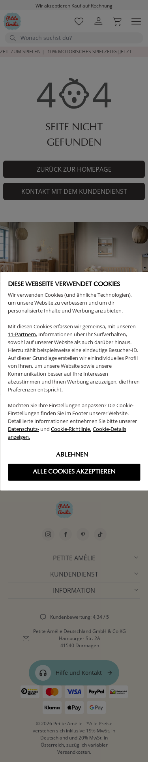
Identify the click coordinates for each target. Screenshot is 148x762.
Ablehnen (72, 455)
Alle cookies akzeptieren (74, 472)
